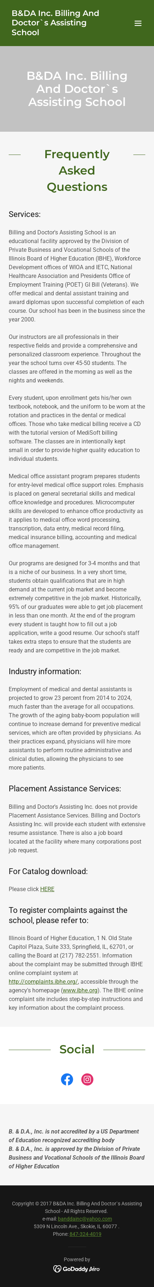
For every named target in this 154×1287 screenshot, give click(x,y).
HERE (47, 889)
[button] (138, 23)
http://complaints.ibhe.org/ (43, 981)
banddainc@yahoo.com (85, 1219)
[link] (56, 33)
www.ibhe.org (80, 990)
